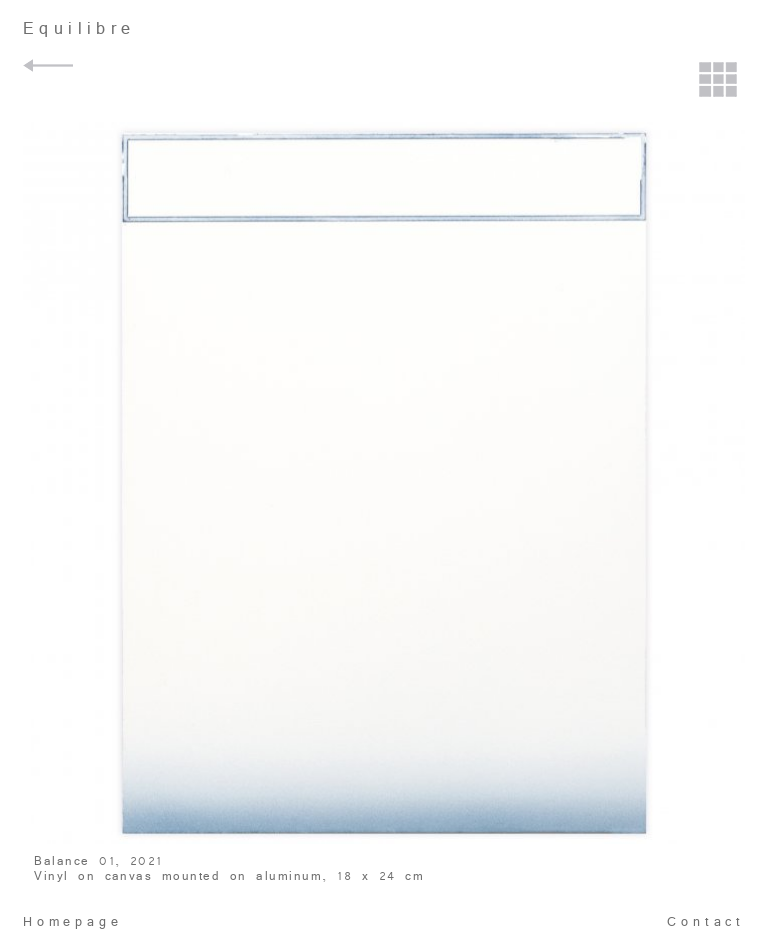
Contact (706, 922)
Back (51, 66)
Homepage (72, 922)
